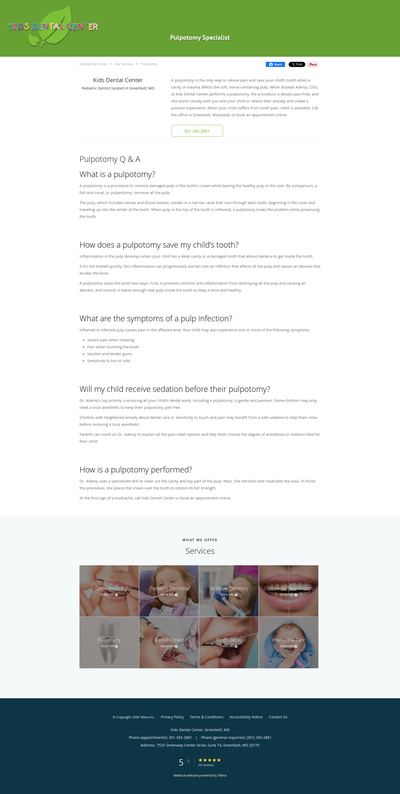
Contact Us (278, 716)
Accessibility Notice (246, 716)
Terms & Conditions (206, 716)
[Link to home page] (95, 27)
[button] (197, 131)
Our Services (124, 64)
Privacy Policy (172, 716)
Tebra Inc (147, 717)
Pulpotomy (149, 64)
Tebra (222, 775)
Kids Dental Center (93, 64)
